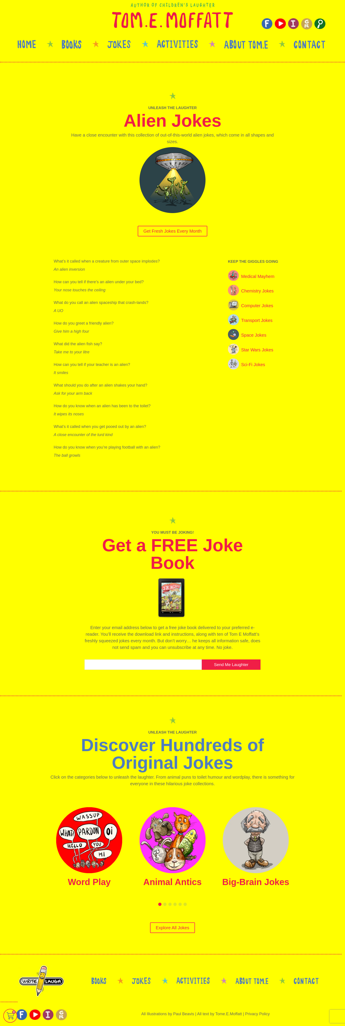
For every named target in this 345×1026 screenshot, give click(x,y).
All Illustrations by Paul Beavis (167, 1014)
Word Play (89, 882)
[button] (159, 904)
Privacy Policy (257, 1014)
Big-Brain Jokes (255, 882)
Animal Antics (172, 882)
